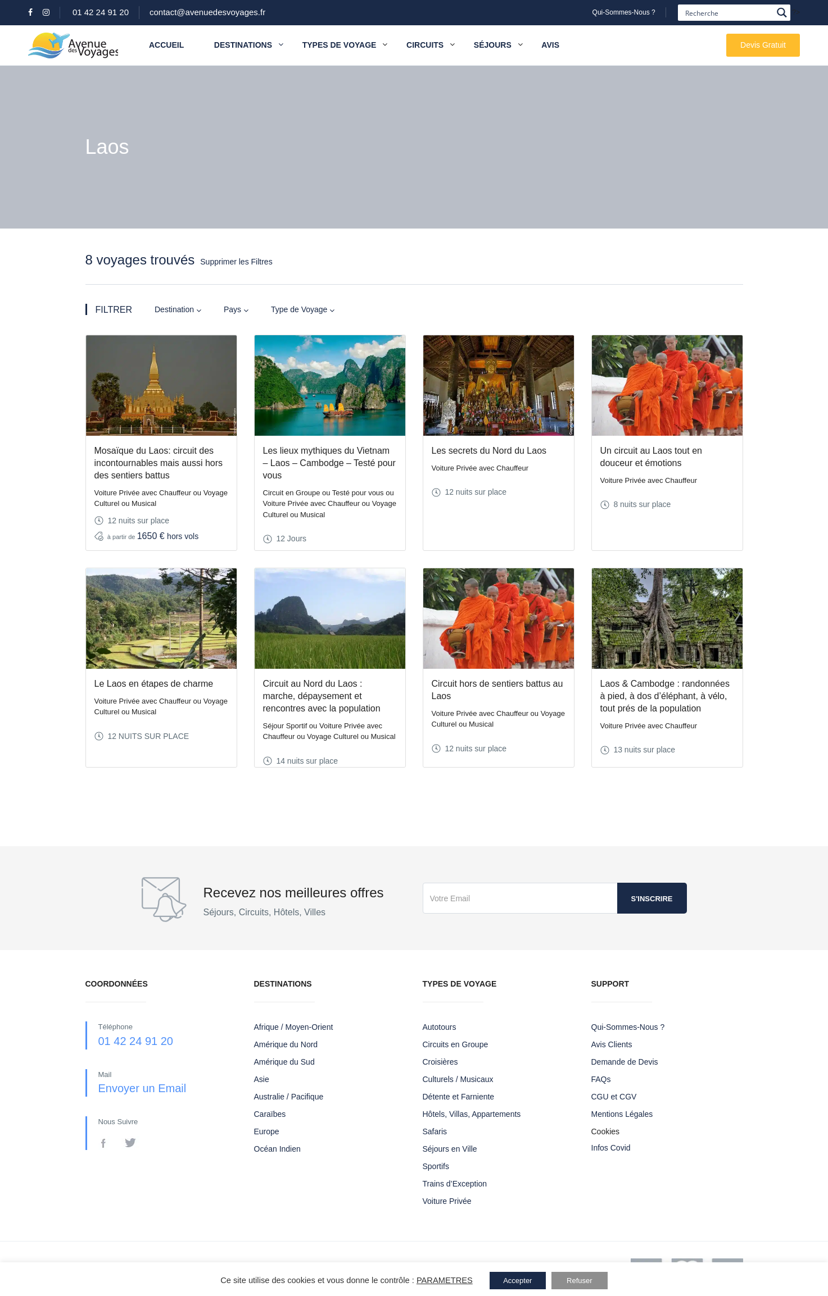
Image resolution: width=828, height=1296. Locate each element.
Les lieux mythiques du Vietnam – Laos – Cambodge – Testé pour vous (329, 463)
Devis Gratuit (763, 44)
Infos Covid (611, 1147)
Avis (550, 44)
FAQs (601, 1079)
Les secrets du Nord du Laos (489, 450)
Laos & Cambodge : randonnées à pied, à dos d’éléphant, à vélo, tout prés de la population (665, 696)
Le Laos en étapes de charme (154, 683)
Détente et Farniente (459, 1096)
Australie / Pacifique (289, 1096)
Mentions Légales (622, 1114)
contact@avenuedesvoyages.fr (207, 12)
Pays (236, 309)
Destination (178, 309)
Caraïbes (270, 1114)
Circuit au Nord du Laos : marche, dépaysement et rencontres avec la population (322, 696)
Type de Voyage (302, 309)
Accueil (166, 44)
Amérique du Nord (286, 1044)
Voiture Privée (447, 1201)
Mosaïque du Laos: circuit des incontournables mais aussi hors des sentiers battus (158, 463)
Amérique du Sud (284, 1061)
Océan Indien (277, 1148)
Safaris (435, 1131)
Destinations (248, 45)
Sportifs (436, 1166)
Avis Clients (611, 1044)
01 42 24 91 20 (101, 12)
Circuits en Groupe (455, 1044)
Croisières (440, 1061)
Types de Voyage (339, 44)
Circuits (425, 44)
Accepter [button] (517, 1280)
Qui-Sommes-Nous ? (623, 12)
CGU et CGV (614, 1096)
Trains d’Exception (455, 1183)
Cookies (605, 1131)
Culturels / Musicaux (458, 1079)
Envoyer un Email (142, 1088)
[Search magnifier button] (782, 13)
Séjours (493, 44)
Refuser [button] (579, 1280)
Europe (266, 1131)
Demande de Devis (624, 1061)
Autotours (439, 1027)
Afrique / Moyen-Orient (293, 1027)
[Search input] (727, 12)
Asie (261, 1079)
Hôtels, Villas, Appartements (472, 1114)
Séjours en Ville (450, 1148)
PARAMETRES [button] (445, 1280)
